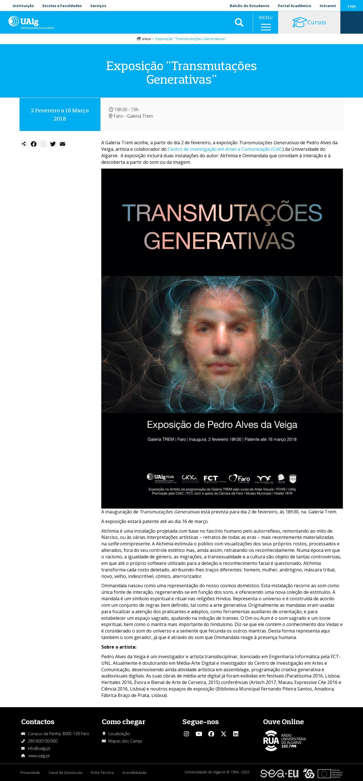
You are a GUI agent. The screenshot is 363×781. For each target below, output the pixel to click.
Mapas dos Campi (125, 741)
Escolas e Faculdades (62, 5)
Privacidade (30, 772)
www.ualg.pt (39, 755)
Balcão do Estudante (249, 5)
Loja (352, 5)
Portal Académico (294, 5)
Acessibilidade (134, 772)
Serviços (98, 5)
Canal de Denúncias (65, 772)
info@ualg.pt (39, 748)
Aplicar (239, 22)
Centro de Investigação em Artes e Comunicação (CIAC (225, 149)
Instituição (23, 5)
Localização (119, 733)
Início (146, 38)
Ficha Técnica (102, 772)
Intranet (328, 5)
